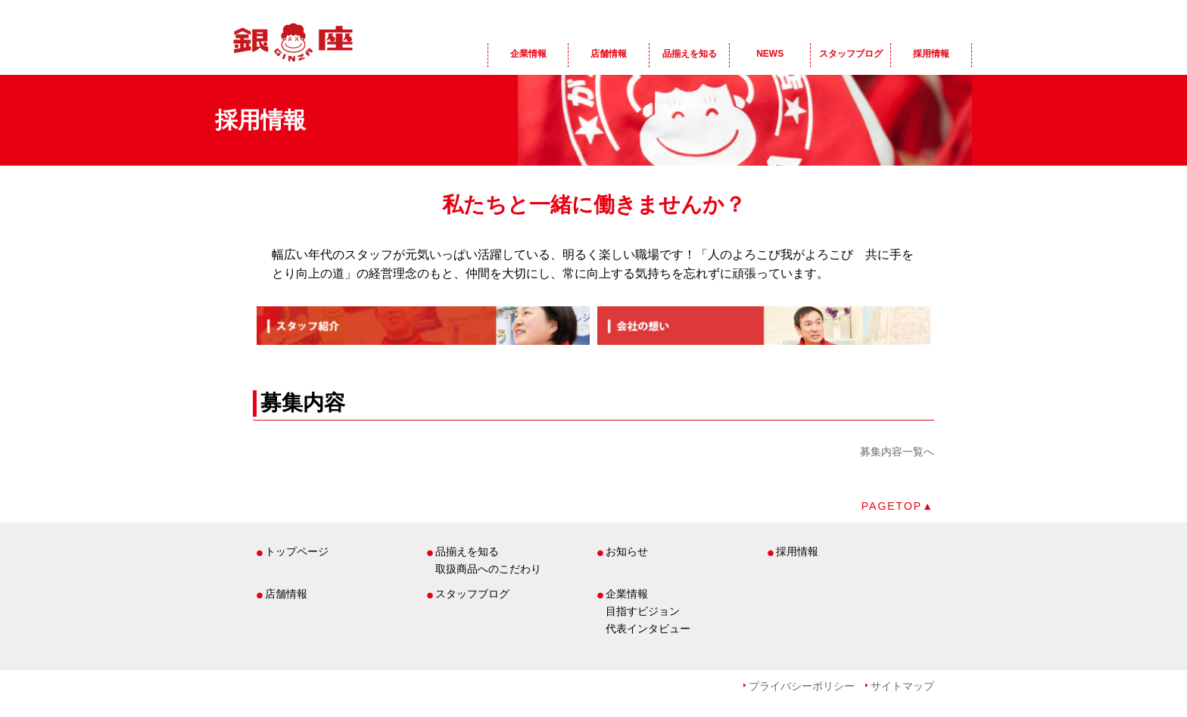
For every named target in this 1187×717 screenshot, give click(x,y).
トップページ (297, 551)
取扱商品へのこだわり (488, 569)
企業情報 (528, 53)
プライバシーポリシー (802, 686)
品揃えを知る (689, 53)
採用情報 (931, 53)
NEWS (770, 53)
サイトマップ (902, 686)
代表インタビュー (648, 628)
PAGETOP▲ (897, 506)
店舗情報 (608, 53)
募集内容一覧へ (897, 451)
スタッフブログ (851, 53)
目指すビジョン (643, 611)
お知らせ (627, 551)
